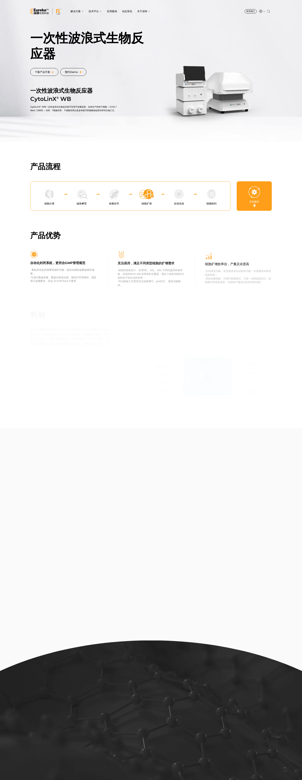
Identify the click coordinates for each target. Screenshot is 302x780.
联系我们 (250, 11)
